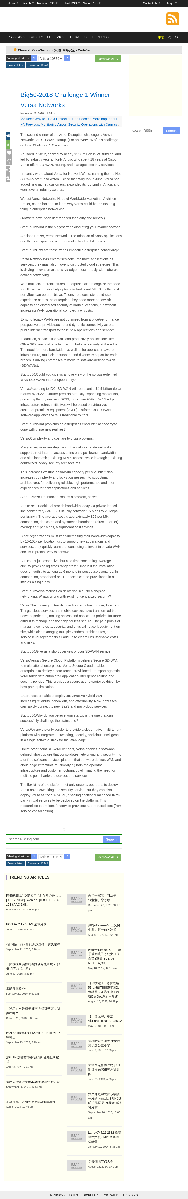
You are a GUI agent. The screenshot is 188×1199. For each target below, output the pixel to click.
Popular (91, 1187)
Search (111, 839)
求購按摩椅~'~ (15, 987)
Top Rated (110, 1187)
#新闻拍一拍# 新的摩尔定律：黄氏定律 (31, 943)
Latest (74, 1187)
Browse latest (15, 65)
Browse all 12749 (38, 65)
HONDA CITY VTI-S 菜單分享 (25, 924)
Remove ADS (108, 59)
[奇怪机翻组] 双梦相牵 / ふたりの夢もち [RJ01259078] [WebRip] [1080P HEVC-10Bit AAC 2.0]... (31, 900)
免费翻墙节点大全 (99, 1153)
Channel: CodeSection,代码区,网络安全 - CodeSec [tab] (52, 50)
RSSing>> (57, 1187)
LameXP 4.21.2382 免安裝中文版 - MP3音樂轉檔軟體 (104, 1129)
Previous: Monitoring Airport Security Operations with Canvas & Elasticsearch (80, 124)
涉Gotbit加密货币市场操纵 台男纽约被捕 (32, 1055)
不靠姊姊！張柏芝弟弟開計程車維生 (29, 1095)
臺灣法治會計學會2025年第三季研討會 (31, 1075)
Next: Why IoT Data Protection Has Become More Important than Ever (75, 119)
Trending (130, 1187)
